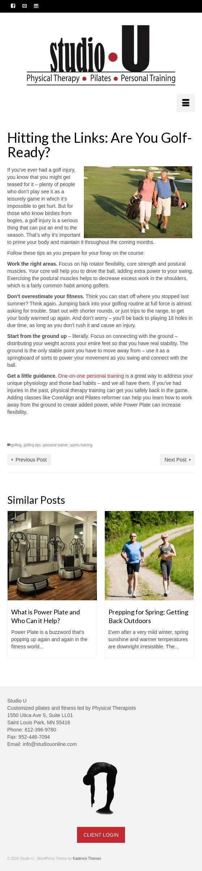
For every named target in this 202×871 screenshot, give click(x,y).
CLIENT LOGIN (101, 835)
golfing (16, 445)
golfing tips (32, 445)
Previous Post (31, 460)
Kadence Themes (87, 859)
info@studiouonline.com (50, 744)
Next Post (175, 460)
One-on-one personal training (91, 376)
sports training (81, 445)
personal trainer (55, 445)
